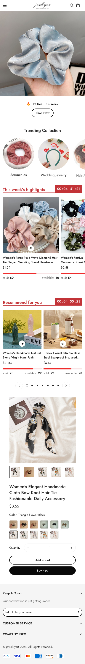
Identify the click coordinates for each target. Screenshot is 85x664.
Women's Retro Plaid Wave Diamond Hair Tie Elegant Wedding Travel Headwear (30, 260)
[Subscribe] (78, 612)
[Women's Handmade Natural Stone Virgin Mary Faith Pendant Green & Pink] (22, 329)
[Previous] (19, 385)
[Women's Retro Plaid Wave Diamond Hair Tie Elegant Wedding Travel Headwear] (31, 225)
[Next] (66, 385)
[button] (78, 5)
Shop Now (42, 113)
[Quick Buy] (31, 248)
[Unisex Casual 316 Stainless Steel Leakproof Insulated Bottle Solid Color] (63, 329)
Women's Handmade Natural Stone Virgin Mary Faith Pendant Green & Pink (22, 355)
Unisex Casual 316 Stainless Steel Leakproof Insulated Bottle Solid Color (62, 355)
